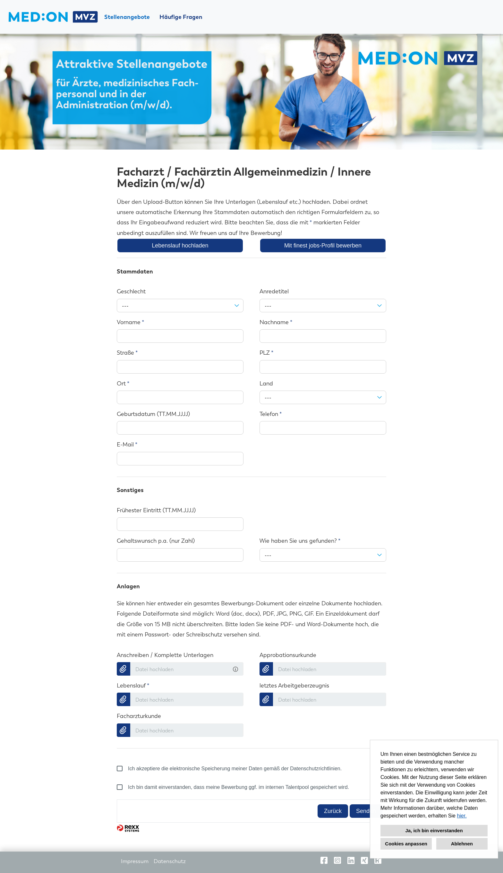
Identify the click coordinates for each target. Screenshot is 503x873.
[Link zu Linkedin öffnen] (351, 861)
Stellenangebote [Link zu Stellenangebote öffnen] (127, 17)
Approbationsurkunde (288, 655)
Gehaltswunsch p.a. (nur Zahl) (156, 540)
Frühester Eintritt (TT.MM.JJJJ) (156, 510)
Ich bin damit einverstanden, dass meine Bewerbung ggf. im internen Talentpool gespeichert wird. (233, 787)
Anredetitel (274, 291)
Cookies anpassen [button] (406, 843)
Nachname (276, 322)
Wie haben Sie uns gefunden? (300, 540)
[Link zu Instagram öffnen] (337, 861)
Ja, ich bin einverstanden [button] (434, 830)
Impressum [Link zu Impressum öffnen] (135, 861)
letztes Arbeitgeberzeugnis (294, 685)
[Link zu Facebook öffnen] (324, 861)
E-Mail (127, 444)
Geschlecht (131, 291)
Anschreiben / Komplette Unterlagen (165, 655)
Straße (127, 352)
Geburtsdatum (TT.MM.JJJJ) (153, 414)
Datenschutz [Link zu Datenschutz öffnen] (170, 861)
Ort (123, 383)
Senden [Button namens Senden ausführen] (366, 811)
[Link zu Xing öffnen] (364, 861)
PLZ (267, 352)
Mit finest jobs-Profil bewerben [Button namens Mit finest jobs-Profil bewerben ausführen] (323, 245)
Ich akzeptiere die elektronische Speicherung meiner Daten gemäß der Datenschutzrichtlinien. (229, 768)
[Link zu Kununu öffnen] (378, 861)
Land (266, 383)
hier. (461, 815)
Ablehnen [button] (462, 843)
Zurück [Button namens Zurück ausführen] (333, 811)
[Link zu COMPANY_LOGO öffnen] (53, 17)
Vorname (130, 322)
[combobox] (180, 305)
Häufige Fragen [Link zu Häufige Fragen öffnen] (180, 17)
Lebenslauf (133, 685)
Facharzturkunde (139, 716)
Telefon (271, 414)
